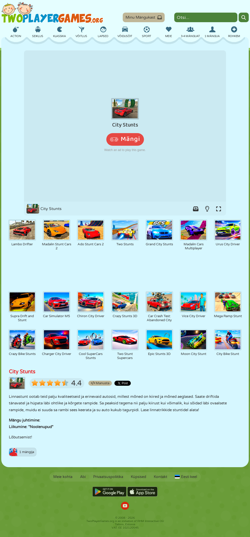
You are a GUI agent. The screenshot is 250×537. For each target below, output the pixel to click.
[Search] (244, 17)
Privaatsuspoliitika (108, 477)
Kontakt (160, 477)
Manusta (100, 383)
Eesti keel (186, 477)
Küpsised (138, 477)
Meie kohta (62, 477)
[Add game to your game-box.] (196, 209)
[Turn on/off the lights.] (207, 209)
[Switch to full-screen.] (218, 209)
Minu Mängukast (144, 17)
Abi (83, 477)
